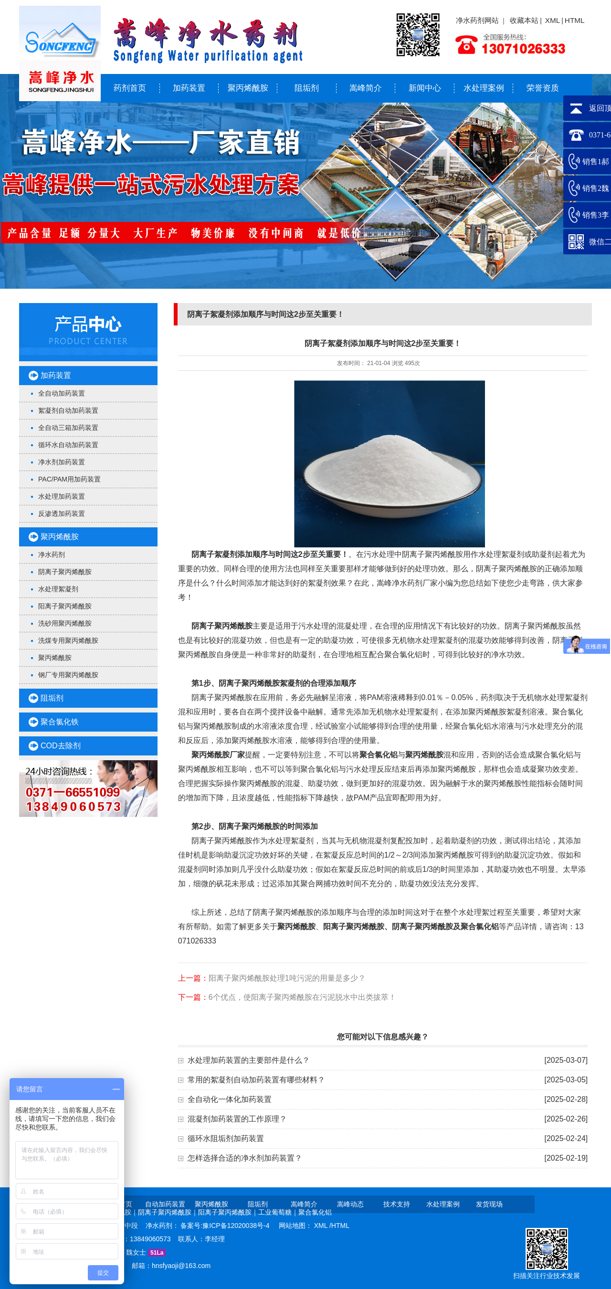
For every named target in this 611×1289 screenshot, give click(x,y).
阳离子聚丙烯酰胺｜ (228, 1212)
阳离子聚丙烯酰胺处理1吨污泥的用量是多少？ (287, 978)
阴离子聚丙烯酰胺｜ (168, 1212)
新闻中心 (425, 88)
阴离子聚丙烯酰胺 (65, 572)
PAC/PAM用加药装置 (69, 479)
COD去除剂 (61, 746)
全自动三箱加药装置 (68, 427)
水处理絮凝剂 (58, 589)
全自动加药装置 (61, 393)
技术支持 (396, 1204)
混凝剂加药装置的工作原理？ (237, 1119)
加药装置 (189, 88)
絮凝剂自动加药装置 (68, 410)
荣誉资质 (543, 88)
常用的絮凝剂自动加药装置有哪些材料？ (256, 1080)
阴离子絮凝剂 (214, 554)
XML (552, 20)
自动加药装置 (165, 1204)
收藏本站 (524, 20)
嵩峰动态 (350, 1204)
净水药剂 (51, 554)
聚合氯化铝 (480, 926)
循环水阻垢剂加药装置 (226, 1138)
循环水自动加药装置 (68, 445)
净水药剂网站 (477, 20)
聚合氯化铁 (60, 722)
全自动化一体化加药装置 (230, 1099)
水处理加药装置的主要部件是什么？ (249, 1060)
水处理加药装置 (61, 496)
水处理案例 (484, 88)
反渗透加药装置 (61, 513)
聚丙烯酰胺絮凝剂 (272, 683)
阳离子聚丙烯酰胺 (65, 606)
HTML (575, 20)
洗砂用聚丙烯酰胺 (65, 623)
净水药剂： (163, 1225)
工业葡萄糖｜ (278, 1212)
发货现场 (489, 1204)
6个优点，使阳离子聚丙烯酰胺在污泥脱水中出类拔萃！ (302, 997)
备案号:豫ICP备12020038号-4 (225, 1225)
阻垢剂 (307, 88)
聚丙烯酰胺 (248, 88)
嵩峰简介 (365, 88)
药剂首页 (130, 88)
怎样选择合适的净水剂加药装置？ (245, 1158)
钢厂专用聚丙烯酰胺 (68, 675)
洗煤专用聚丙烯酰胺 (68, 640)
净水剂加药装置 (61, 462)
